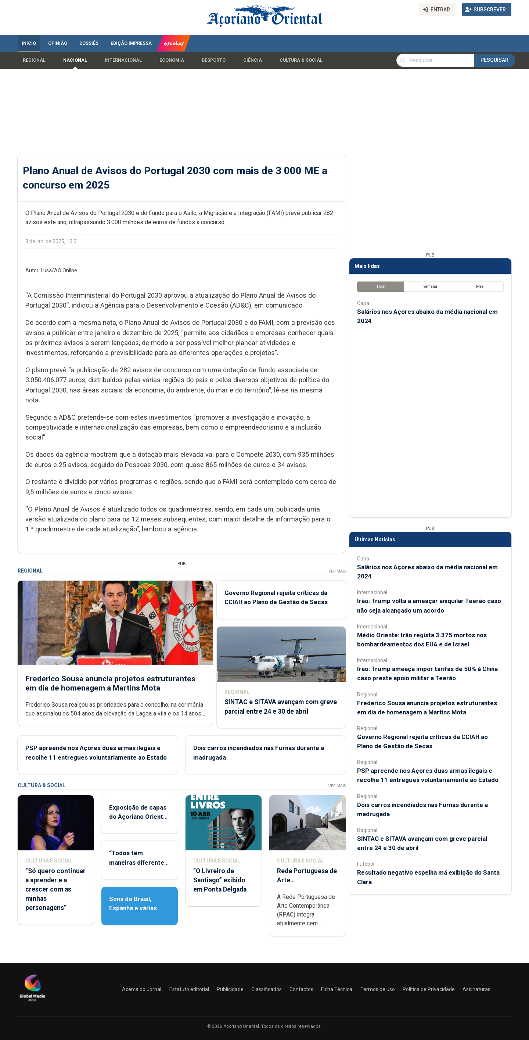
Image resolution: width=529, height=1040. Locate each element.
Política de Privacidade (429, 989)
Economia (171, 60)
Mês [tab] (480, 286)
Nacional (75, 60)
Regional (34, 60)
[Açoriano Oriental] (32, 1002)
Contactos (301, 989)
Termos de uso (377, 989)
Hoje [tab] (381, 286)
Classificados (266, 989)
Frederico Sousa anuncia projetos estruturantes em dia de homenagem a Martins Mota (110, 683)
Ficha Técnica (336, 989)
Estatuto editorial (189, 989)
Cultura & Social (301, 60)
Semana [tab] (430, 286)
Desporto (214, 60)
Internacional (123, 60)
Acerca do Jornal (141, 989)
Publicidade (230, 989)
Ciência (252, 60)
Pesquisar (494, 60)
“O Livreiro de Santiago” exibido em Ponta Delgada (219, 880)
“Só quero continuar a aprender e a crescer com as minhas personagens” (55, 889)
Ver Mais (337, 571)
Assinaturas (476, 989)
